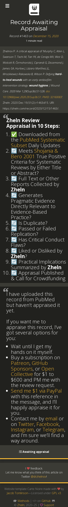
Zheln (20, 505)
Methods (23, 501)
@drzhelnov (38, 477)
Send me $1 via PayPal (36, 390)
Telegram (53, 429)
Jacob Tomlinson (17, 493)
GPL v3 (56, 493)
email (51, 418)
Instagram (22, 429)
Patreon (20, 362)
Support (49, 505)
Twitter (26, 424)
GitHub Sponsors (29, 365)
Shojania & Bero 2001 (34, 153)
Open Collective (32, 371)
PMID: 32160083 (52, 97)
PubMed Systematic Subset (38, 142)
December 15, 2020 (46, 36)
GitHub (46, 501)
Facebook (47, 424)
